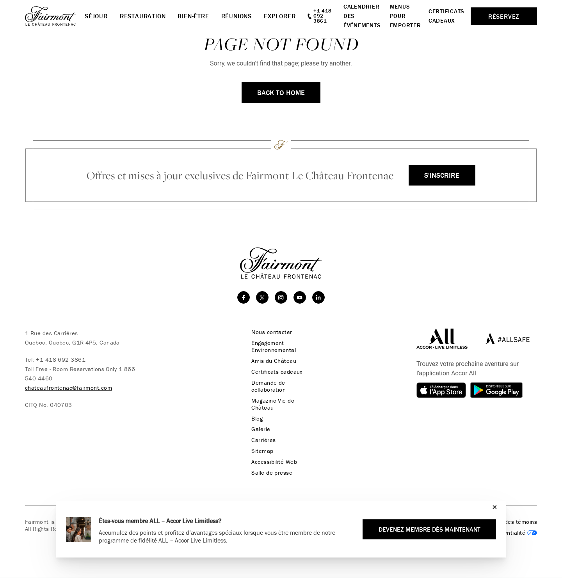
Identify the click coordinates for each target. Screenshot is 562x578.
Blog (256, 418)
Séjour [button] (96, 16)
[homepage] (55, 16)
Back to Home (281, 92)
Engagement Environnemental (273, 346)
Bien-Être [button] (193, 16)
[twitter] (262, 297)
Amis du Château (273, 360)
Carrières (263, 440)
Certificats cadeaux (276, 371)
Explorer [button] (279, 16)
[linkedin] (318, 297)
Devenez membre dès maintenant (429, 529)
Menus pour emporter (405, 16)
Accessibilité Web (274, 462)
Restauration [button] (143, 16)
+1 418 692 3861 (60, 359)
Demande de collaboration (268, 386)
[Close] (493, 507)
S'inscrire (441, 175)
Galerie (260, 429)
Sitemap (262, 451)
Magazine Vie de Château (272, 404)
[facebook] (243, 297)
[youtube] (299, 297)
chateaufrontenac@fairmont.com (68, 387)
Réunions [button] (236, 16)
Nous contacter (271, 332)
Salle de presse (271, 473)
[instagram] (281, 297)
